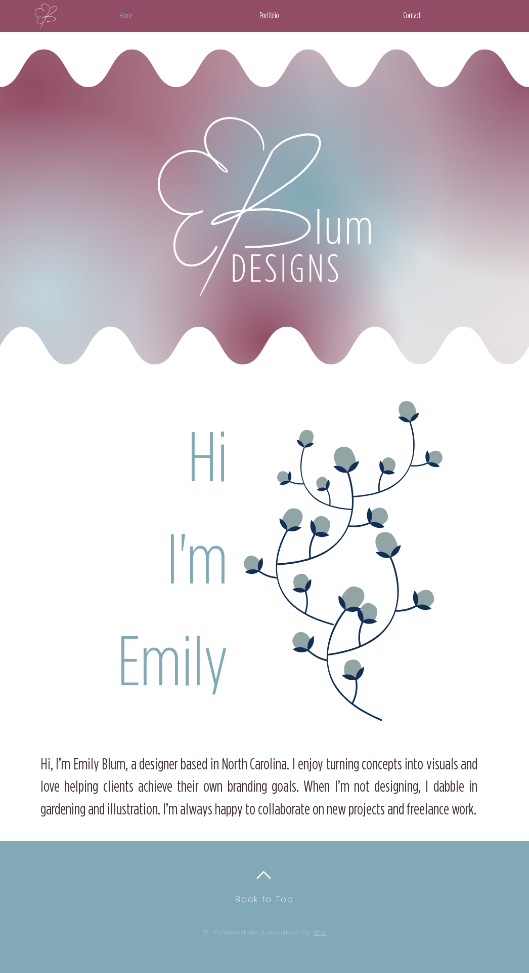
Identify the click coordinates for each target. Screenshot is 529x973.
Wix (319, 932)
